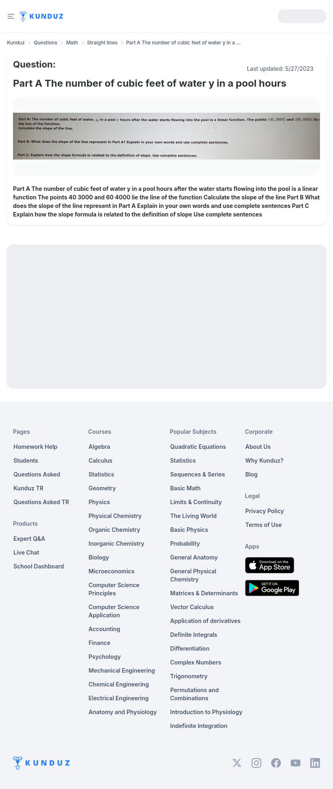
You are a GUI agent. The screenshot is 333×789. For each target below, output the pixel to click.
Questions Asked (36, 474)
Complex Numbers (195, 662)
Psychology (105, 656)
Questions (45, 42)
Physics (99, 501)
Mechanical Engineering (122, 670)
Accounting (104, 628)
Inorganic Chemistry (117, 543)
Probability (185, 543)
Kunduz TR (28, 488)
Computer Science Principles (114, 589)
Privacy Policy (264, 510)
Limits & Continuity (196, 501)
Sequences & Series (197, 474)
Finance (100, 642)
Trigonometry (189, 676)
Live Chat (26, 552)
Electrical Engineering (119, 698)
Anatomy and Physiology (123, 711)
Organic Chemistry (114, 529)
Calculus (101, 460)
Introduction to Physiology (206, 711)
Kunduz (16, 42)
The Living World (193, 515)
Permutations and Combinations (194, 694)
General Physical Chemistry (193, 575)
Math (72, 42)
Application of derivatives (205, 620)
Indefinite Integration (199, 725)
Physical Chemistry (115, 515)
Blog (251, 474)
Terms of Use (263, 524)
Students (25, 460)
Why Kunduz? (264, 460)
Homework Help (35, 446)
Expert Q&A (29, 538)
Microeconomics (112, 571)
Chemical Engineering (119, 684)
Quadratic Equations (198, 446)
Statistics (101, 474)
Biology (99, 557)
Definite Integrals (193, 634)
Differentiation (189, 648)
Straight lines (102, 42)
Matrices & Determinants (204, 593)
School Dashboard (38, 566)
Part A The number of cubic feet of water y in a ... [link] (183, 42)
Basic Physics (189, 529)
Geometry (102, 488)
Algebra (99, 446)
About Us (258, 446)
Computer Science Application (114, 611)
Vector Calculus (192, 606)
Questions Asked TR (41, 501)
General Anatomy (194, 557)
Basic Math (185, 488)
